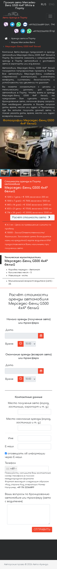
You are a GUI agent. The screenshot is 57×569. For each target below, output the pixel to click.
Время (9, 344)
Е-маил (9, 446)
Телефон (10, 463)
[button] (54, 147)
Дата (9, 330)
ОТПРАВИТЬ (42, 529)
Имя (10, 438)
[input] (21, 336)
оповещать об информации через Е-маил (25, 455)
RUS (43, 4)
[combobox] (11, 468)
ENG (51, 4)
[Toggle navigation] (50, 16)
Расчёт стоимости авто (31, 217)
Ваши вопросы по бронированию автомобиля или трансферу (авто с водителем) (28, 498)
